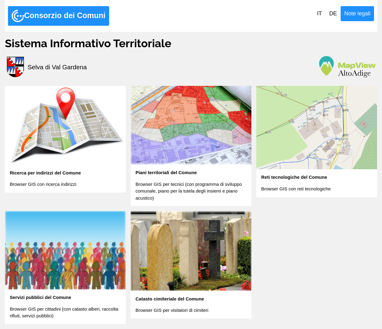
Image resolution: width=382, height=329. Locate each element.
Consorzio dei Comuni (58, 16)
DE (333, 13)
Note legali (357, 13)
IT (319, 13)
